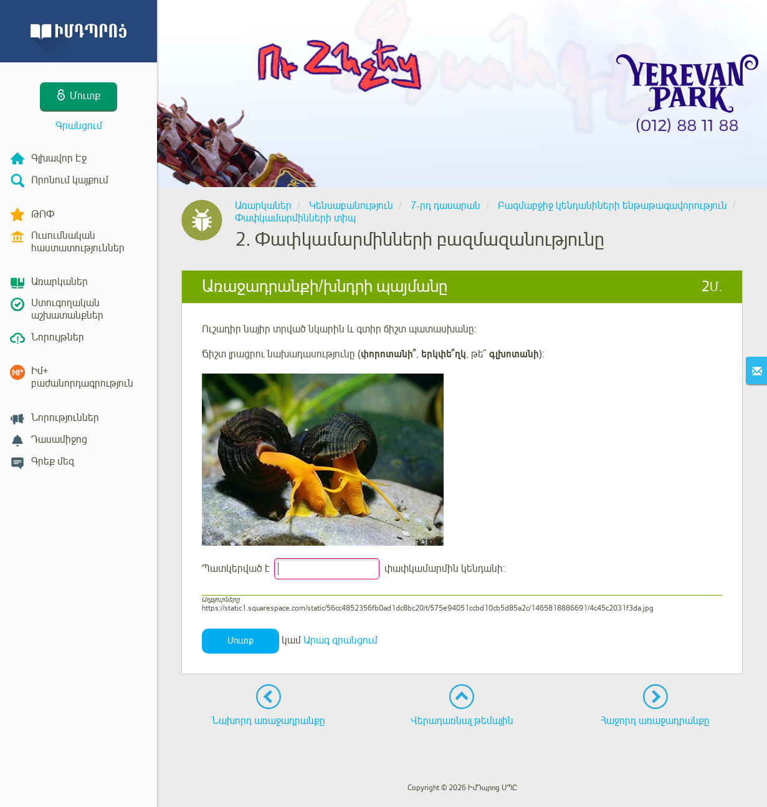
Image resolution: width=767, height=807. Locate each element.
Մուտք (240, 640)
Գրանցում (78, 126)
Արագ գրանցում (340, 640)
